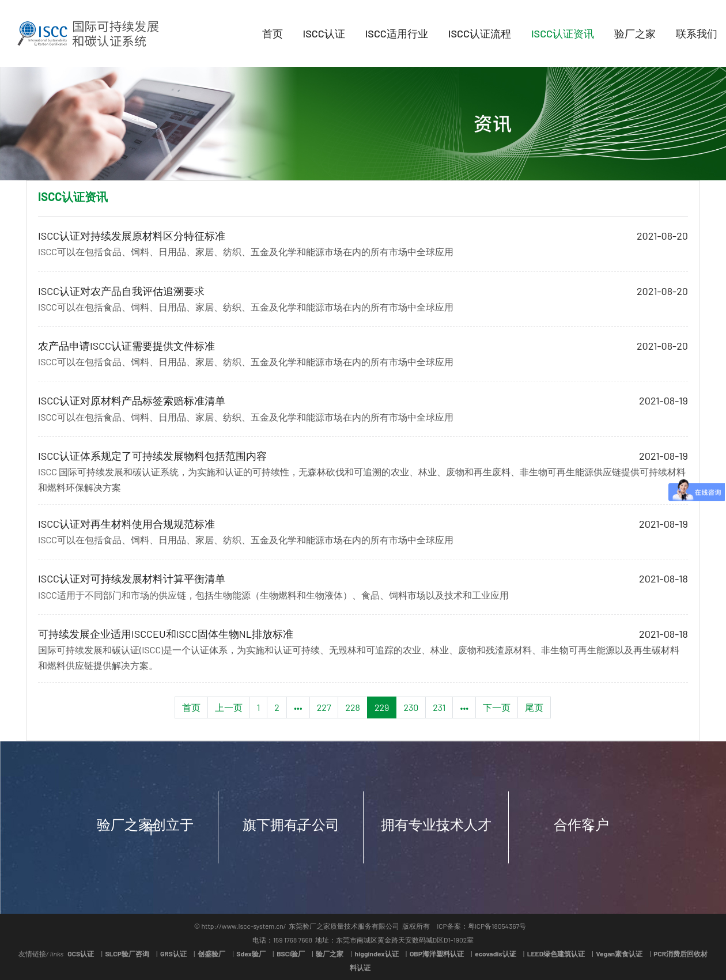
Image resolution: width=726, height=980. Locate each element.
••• (298, 707)
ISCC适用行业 (396, 33)
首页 (272, 33)
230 (410, 707)
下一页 (497, 707)
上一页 (229, 707)
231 (439, 707)
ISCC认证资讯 (562, 33)
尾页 (534, 707)
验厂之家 (635, 33)
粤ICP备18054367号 (497, 926)
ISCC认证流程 (479, 33)
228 (352, 707)
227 (324, 707)
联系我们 (696, 33)
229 (382, 707)
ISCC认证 (324, 33)
